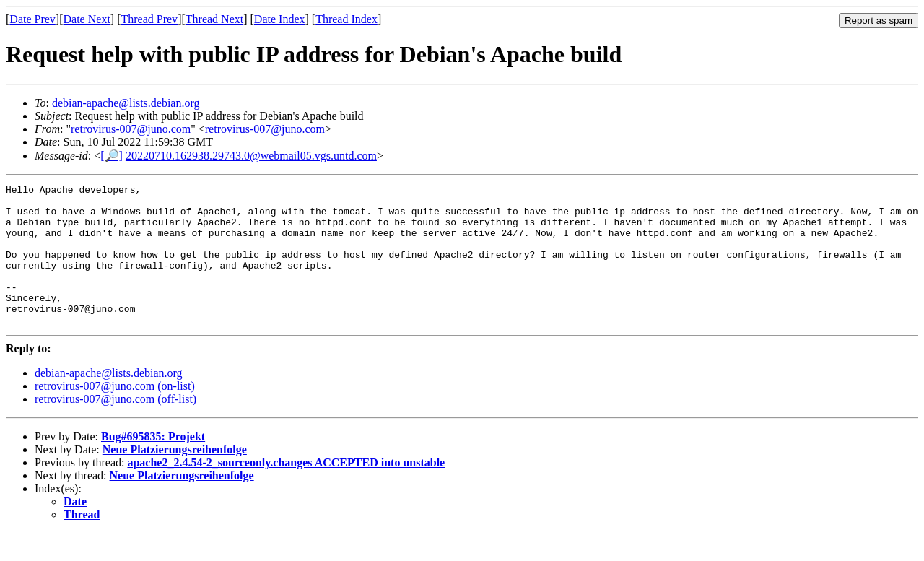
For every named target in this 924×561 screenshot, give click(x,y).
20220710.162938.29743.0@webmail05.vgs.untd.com (251, 155)
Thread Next (214, 19)
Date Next (87, 19)
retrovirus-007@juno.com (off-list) (115, 427)
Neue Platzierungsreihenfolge (175, 477)
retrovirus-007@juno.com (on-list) (115, 414)
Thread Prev (149, 19)
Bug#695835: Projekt (153, 464)
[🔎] (111, 155)
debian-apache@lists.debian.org (126, 103)
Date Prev (32, 19)
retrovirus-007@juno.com (131, 129)
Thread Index (346, 19)
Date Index (279, 19)
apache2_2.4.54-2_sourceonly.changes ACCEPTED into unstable (286, 490)
